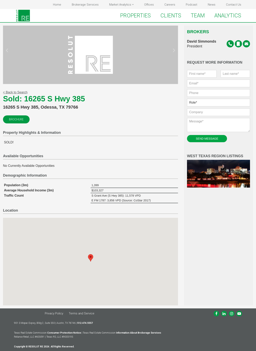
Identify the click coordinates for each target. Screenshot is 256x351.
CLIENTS (170, 15)
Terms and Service (81, 313)
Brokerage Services (85, 4)
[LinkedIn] (224, 313)
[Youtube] (239, 313)
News (211, 4)
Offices (149, 4)
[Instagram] (231, 313)
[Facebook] (216, 313)
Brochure (16, 119)
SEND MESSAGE (207, 138)
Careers (169, 4)
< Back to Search (15, 92)
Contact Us (233, 4)
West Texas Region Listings (218, 171)
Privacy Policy (54, 313)
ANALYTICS (227, 15)
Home (57, 4)
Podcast (191, 4)
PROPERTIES (135, 15)
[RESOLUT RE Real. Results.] (23, 16)
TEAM (198, 15)
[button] (133, 4)
